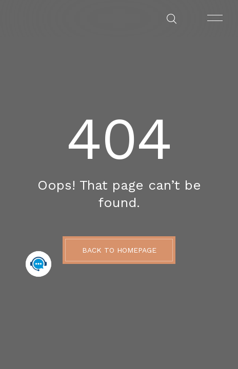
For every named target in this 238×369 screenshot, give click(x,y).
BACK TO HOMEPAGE (119, 250)
